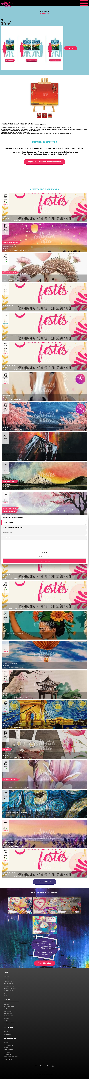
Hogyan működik (9, 986)
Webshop (7, 979)
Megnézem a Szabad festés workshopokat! (44, 162)
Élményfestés (8, 981)
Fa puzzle (7, 1052)
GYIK (5, 995)
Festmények (8, 1059)
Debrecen (7, 1034)
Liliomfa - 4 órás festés (9, 782)
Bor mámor (6, 454)
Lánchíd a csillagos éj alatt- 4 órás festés (14, 723)
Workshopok (8, 983)
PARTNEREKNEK (9, 1006)
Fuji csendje (6, 425)
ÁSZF (5, 1009)
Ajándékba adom (44, 963)
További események (44, 882)
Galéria (6, 1043)
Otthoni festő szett (11, 1057)
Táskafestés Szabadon (9, 753)
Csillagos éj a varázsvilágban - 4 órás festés (15, 812)
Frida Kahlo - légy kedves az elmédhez (13, 633)
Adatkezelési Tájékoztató (8, 1015)
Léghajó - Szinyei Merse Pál (10, 663)
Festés (6, 1047)
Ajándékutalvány (10, 988)
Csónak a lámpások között (10, 246)
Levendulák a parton (8, 842)
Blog (5, 993)
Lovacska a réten (7, 395)
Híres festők (8, 1050)
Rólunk (6, 1004)
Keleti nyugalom (7, 693)
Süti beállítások (9, 1023)
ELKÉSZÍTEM (71, 48)
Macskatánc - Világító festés (10, 514)
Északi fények (6, 484)
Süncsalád (5, 276)
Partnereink (8, 1045)
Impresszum (8, 1011)
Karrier (6, 1018)
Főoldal (7, 976)
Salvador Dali (44, 13)
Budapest (7, 1031)
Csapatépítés (8, 990)
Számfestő (7, 1054)
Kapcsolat (7, 1020)
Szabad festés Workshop (9, 216)
